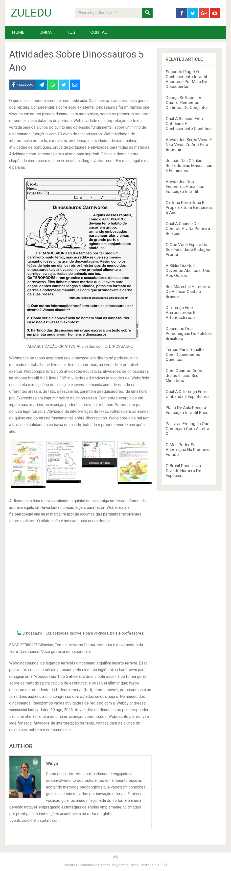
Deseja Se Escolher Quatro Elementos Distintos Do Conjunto (186, 102)
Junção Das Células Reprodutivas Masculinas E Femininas (189, 165)
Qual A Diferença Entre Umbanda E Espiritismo (187, 394)
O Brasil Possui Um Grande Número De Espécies (183, 470)
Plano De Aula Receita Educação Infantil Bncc (187, 410)
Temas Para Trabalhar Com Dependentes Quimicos (186, 354)
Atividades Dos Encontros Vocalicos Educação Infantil (185, 186)
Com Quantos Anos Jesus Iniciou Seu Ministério (184, 375)
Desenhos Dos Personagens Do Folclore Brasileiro (189, 333)
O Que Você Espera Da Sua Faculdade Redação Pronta (188, 249)
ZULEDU (31, 12)
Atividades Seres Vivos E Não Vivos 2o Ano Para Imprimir (189, 144)
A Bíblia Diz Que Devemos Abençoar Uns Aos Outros (188, 270)
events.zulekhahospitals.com (87, 865)
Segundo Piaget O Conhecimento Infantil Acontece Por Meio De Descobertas (186, 79)
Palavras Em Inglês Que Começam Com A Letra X (187, 428)
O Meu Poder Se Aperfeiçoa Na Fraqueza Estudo (188, 449)
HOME (18, 32)
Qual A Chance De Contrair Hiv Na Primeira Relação (188, 228)
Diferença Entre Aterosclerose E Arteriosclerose (180, 312)
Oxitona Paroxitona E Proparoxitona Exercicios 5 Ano (189, 207)
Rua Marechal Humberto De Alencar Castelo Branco (188, 291)
